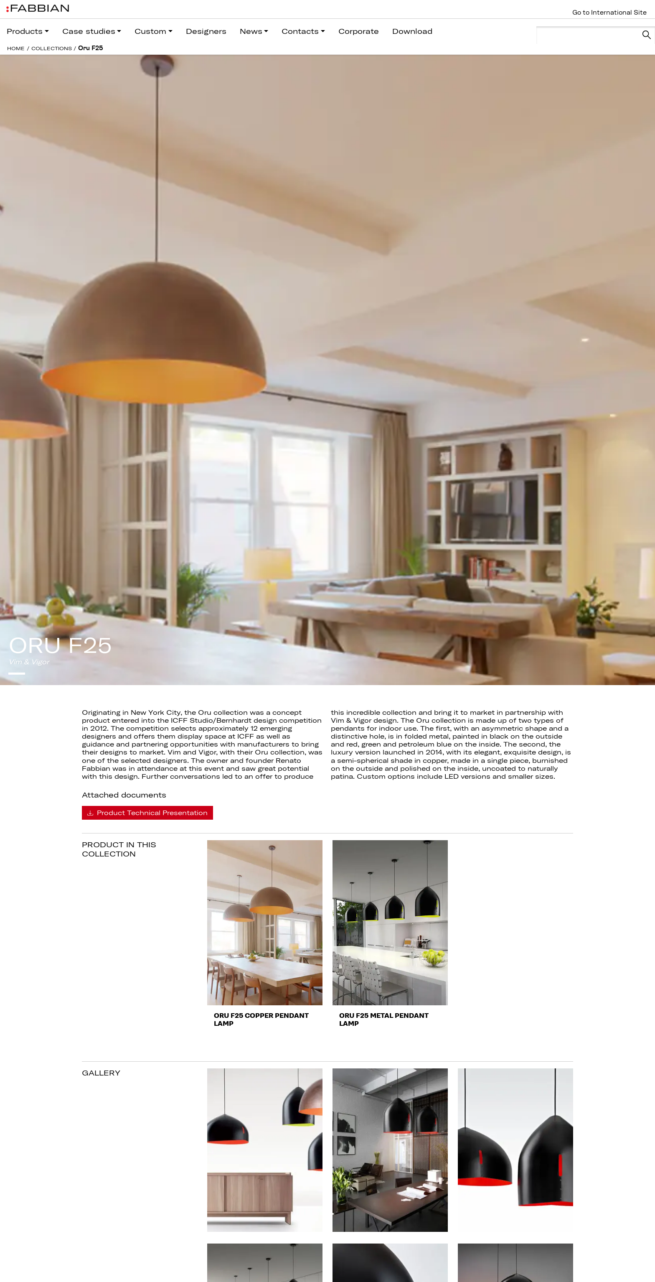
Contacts (300, 31)
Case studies (88, 31)
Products (25, 31)
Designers (206, 31)
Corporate (358, 31)
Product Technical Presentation (147, 812)
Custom (150, 31)
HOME (16, 48)
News (251, 31)
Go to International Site (609, 12)
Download (412, 31)
